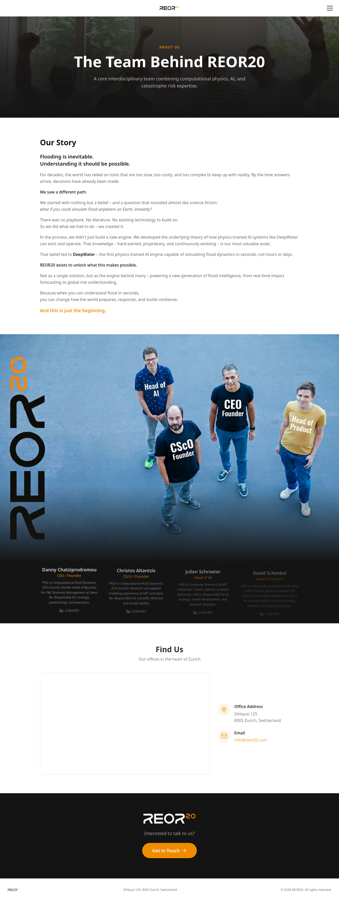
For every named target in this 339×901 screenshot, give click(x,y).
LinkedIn (69, 612)
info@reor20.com (250, 741)
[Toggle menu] (330, 8)
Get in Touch (169, 850)
